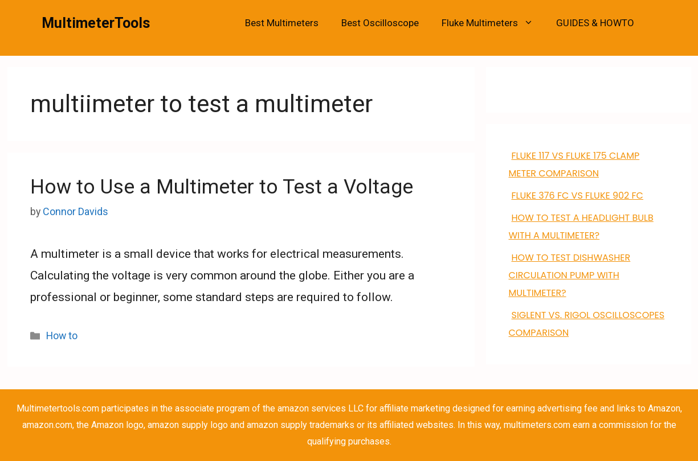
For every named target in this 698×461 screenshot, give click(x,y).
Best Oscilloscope (380, 22)
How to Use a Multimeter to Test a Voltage (221, 187)
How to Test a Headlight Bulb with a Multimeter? (581, 226)
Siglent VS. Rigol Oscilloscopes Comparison (587, 323)
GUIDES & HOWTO (595, 22)
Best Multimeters (282, 22)
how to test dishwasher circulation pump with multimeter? (570, 275)
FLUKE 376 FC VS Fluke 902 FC (577, 195)
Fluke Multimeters (493, 23)
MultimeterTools (96, 23)
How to (61, 335)
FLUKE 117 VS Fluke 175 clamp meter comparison (574, 164)
